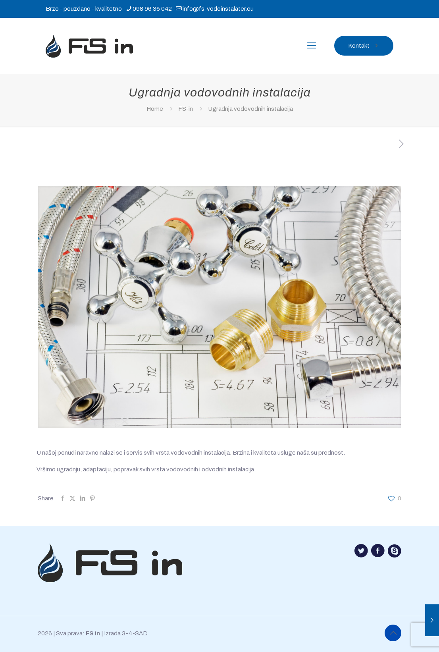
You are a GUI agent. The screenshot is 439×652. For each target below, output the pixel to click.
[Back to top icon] (393, 633)
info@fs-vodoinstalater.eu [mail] (218, 9)
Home (154, 109)
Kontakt (363, 45)
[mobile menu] (311, 45)
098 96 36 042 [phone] (152, 9)
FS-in (185, 109)
